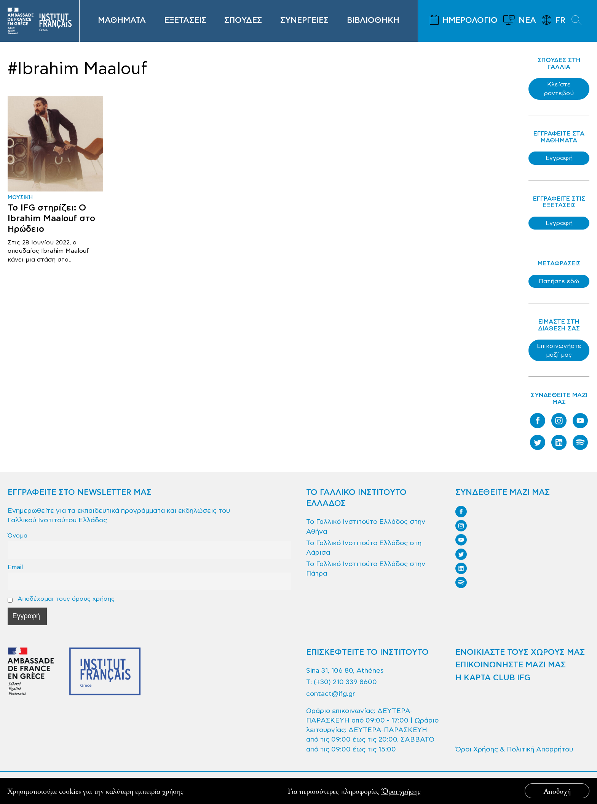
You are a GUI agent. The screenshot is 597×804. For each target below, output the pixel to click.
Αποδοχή (557, 791)
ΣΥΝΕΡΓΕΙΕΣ (304, 21)
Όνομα (17, 535)
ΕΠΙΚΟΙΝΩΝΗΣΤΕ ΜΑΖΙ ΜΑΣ (510, 665)
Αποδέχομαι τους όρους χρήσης (61, 599)
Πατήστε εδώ (559, 281)
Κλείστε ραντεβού (559, 88)
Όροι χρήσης (401, 791)
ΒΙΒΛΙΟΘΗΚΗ (373, 21)
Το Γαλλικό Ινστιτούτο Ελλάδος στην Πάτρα (365, 568)
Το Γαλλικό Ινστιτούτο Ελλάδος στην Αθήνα (365, 526)
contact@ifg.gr (330, 694)
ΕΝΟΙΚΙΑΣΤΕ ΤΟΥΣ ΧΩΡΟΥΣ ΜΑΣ (520, 652)
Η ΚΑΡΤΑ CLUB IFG (492, 678)
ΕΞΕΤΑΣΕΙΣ (185, 21)
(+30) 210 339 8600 (345, 682)
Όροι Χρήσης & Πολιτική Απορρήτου (514, 749)
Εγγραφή (559, 158)
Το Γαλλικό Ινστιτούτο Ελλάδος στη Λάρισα (363, 548)
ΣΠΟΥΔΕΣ (243, 21)
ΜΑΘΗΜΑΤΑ (122, 21)
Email (15, 567)
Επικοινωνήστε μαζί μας (559, 350)
